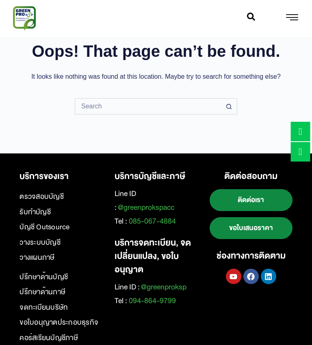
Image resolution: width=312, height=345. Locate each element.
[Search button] (229, 106)
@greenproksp (163, 286)
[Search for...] (148, 106)
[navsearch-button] (251, 19)
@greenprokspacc (146, 207)
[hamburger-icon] (292, 18)
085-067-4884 (152, 221)
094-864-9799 (152, 300)
